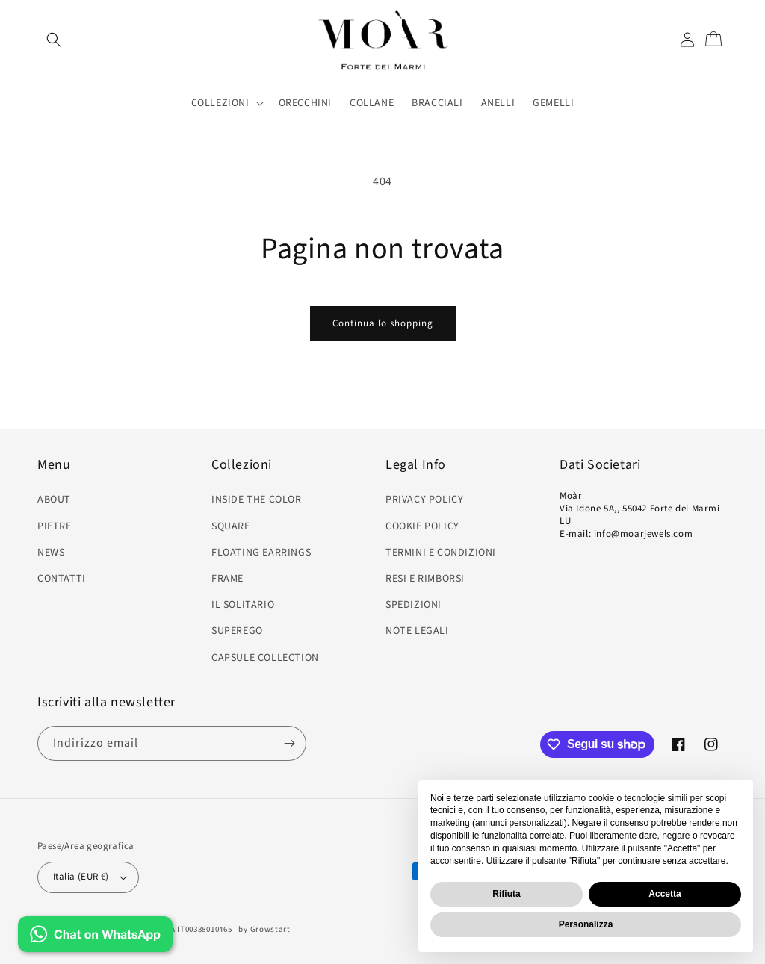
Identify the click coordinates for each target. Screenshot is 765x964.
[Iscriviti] (289, 743)
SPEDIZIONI (413, 604)
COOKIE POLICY (422, 526)
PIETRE (54, 526)
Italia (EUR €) (90, 876)
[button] (226, 103)
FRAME (227, 578)
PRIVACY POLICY (424, 499)
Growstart (270, 929)
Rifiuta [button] (506, 894)
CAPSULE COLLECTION (265, 657)
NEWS (50, 552)
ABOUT (54, 499)
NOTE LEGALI (417, 631)
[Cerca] (53, 39)
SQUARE (230, 526)
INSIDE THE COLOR (256, 499)
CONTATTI (61, 578)
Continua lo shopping (382, 323)
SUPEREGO (237, 631)
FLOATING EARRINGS (261, 552)
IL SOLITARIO (242, 604)
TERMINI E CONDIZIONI (440, 552)
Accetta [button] (664, 894)
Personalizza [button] (586, 924)
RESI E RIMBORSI (425, 578)
